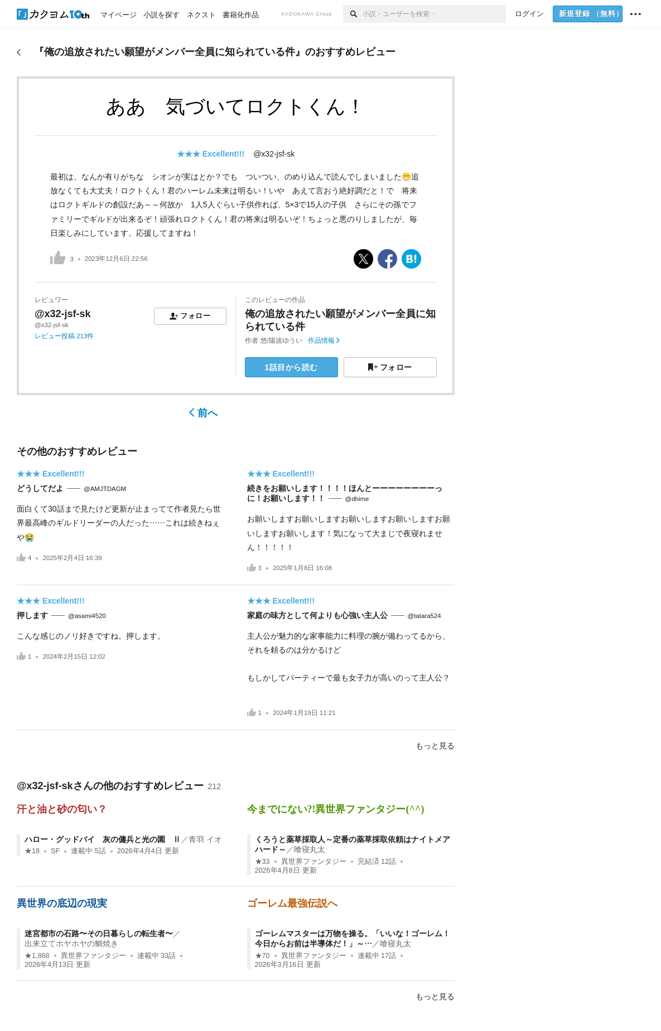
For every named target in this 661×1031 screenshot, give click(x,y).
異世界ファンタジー (313, 861)
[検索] (353, 14)
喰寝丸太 (309, 849)
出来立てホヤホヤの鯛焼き (71, 943)
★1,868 (37, 956)
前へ (203, 413)
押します (32, 615)
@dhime (357, 498)
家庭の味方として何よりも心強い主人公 (317, 615)
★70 (262, 956)
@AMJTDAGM (105, 488)
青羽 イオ (205, 839)
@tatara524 (424, 615)
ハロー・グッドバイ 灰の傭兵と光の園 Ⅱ (103, 839)
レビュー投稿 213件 (64, 336)
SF (55, 851)
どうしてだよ (40, 488)
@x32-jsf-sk (274, 153)
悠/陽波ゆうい (281, 340)
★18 (32, 851)
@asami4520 (87, 615)
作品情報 (324, 340)
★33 (262, 861)
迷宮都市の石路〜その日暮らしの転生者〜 (99, 933)
